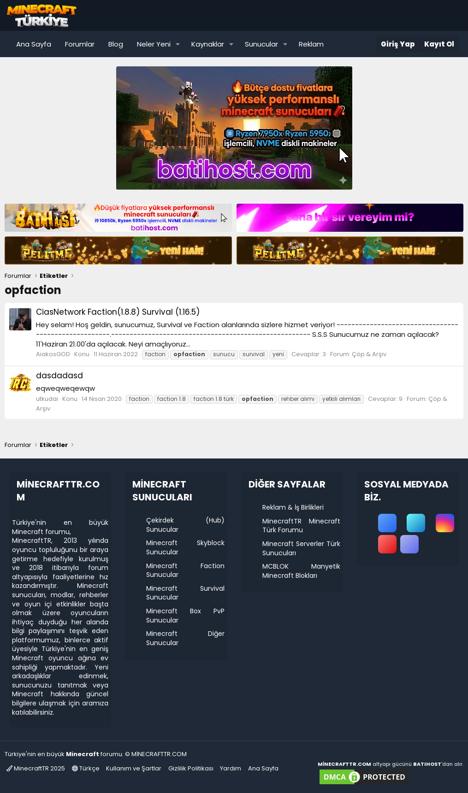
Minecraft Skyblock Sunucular (185, 547)
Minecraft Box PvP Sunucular (185, 615)
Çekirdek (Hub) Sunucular (185, 525)
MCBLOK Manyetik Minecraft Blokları (301, 571)
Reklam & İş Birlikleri (293, 507)
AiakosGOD (53, 354)
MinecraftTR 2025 (35, 768)
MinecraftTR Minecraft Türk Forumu (301, 526)
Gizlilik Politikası (190, 768)
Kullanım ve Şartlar (133, 768)
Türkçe (86, 768)
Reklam (311, 44)
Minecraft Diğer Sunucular (185, 638)
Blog (115, 44)
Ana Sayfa (33, 44)
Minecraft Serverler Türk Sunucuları (301, 548)
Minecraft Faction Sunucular (185, 570)
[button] (178, 44)
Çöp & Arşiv (369, 354)
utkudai (47, 398)
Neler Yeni (154, 44)
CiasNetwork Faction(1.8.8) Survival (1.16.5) (118, 311)
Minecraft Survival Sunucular (185, 593)
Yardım (230, 768)
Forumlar (80, 44)
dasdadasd (59, 375)
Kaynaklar (207, 44)
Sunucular (261, 44)
